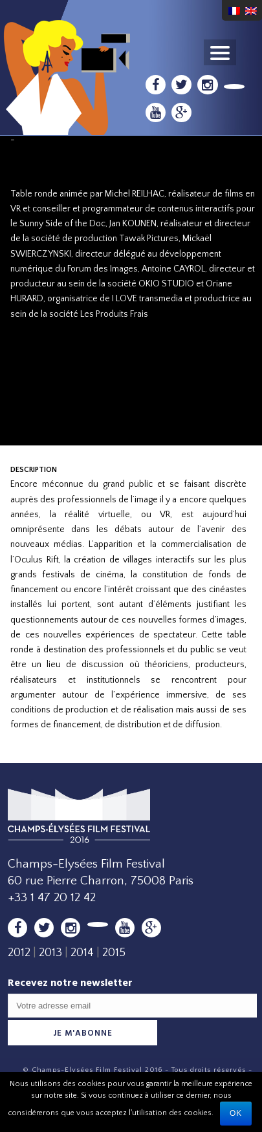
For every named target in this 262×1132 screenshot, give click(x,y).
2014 (82, 952)
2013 (50, 952)
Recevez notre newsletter (70, 982)
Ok (236, 1113)
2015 (114, 952)
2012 (19, 952)
